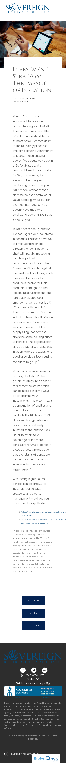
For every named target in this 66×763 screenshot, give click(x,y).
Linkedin (33, 625)
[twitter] (34, 670)
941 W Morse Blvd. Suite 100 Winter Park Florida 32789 (33, 679)
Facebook (33, 600)
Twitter (33, 613)
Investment (21, 101)
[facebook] (23, 670)
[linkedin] (44, 670)
